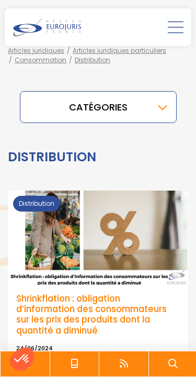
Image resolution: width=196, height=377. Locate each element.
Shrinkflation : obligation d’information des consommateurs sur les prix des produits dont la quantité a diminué (91, 314)
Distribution (92, 60)
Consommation (40, 60)
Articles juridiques (36, 50)
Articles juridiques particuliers (119, 50)
